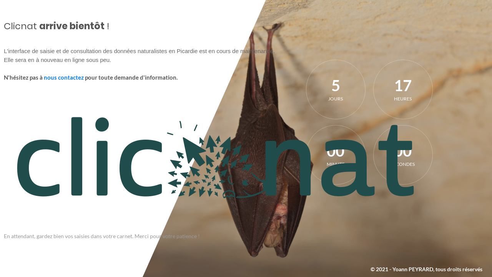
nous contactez (64, 77)
